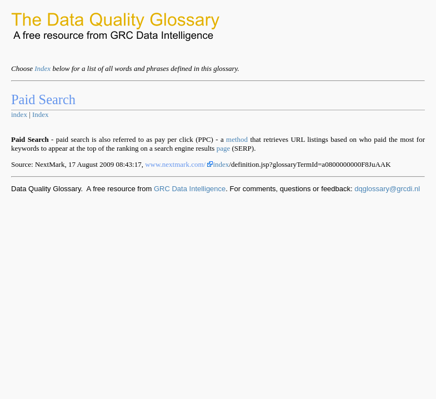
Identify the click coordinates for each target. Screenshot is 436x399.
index (19, 114)
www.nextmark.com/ (179, 164)
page (223, 148)
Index (42, 68)
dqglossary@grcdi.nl (387, 189)
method (237, 139)
